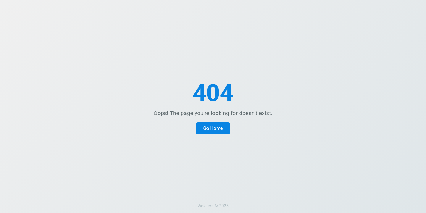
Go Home (213, 128)
